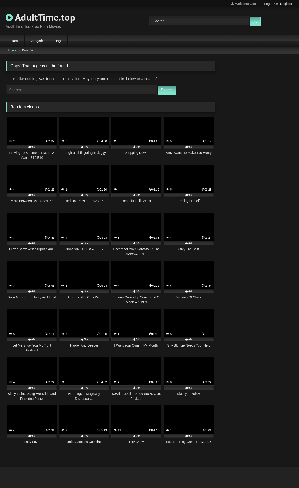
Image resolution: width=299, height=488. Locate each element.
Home (15, 41)
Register (286, 4)
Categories (37, 41)
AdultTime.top (40, 17)
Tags (58, 41)
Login (268, 4)
